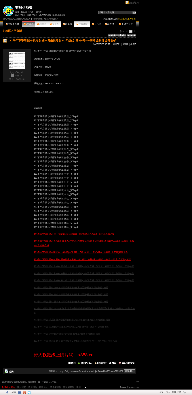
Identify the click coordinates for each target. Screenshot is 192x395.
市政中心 (126, 24)
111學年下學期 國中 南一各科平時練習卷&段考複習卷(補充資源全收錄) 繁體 (71, 287)
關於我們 (21, 387)
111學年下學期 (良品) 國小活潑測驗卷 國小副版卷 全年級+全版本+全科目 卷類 (72, 319)
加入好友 (20, 79)
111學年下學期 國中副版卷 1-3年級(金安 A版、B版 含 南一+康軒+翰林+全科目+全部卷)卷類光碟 (81, 252)
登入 (161, 392)
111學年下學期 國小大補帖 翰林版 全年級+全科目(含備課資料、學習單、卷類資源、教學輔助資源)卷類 (84, 273)
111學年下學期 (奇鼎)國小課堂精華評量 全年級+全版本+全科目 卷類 (67, 333)
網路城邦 (134, 2)
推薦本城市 (32, 15)
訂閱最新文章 (59, 15)
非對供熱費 (24, 7)
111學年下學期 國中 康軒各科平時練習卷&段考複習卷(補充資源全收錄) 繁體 (71, 294)
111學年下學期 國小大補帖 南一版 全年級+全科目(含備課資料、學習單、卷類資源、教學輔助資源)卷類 (84, 280)
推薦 (133, 44)
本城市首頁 (12, 24)
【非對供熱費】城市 (39, 19)
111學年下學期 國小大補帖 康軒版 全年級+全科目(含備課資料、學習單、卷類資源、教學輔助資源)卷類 (84, 266)
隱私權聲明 (68, 387)
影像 (26, 19)
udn (4, 19)
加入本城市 (20, 15)
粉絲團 (12, 392)
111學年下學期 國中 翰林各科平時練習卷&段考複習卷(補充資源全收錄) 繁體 (71, 301)
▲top (136, 381)
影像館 (67, 24)
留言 (11, 79)
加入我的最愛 (45, 15)
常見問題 (32, 387)
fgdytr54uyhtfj (27, 12)
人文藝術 (18, 19)
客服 (78, 387)
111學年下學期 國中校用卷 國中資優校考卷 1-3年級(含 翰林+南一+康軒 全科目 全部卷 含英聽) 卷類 (82, 259)
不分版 (18, 30)
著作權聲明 (55, 387)
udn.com (135, 387)
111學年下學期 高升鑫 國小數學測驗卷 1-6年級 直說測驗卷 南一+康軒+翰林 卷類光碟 (75, 341)
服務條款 (43, 387)
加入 (168, 392)
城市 (10, 19)
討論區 (28, 24)
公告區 (96, 24)
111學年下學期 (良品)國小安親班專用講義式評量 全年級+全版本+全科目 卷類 (71, 326)
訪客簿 (109, 24)
